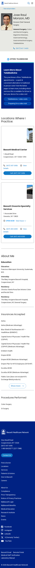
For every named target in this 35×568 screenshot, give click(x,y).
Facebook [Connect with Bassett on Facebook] (8, 527)
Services (4, 470)
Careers (4, 481)
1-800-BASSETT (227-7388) (11, 448)
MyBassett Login (7, 502)
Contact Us (7, 455)
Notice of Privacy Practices (11, 498)
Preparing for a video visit (17, 103)
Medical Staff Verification (10, 555)
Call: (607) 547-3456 (17, 173)
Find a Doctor (6, 463)
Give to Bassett (6, 477)
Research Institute (8, 512)
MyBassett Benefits (8, 505)
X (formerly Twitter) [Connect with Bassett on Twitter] (12, 537)
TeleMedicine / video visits (17, 99)
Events (3, 520)
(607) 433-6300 (10, 229)
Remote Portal (18, 552)
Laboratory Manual (8, 558)
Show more (17, 386)
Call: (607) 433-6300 (17, 236)
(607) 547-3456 (10, 166)
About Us (4, 488)
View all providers (9, 9)
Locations (4, 466)
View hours (21, 221)
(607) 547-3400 (20, 48)
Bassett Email (6, 552)
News (3, 516)
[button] (32, 3)
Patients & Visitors (8, 473)
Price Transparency (8, 495)
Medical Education (8, 509)
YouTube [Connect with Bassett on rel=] (8, 541)
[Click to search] (29, 3)
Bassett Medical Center (15, 149)
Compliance (5, 491)
